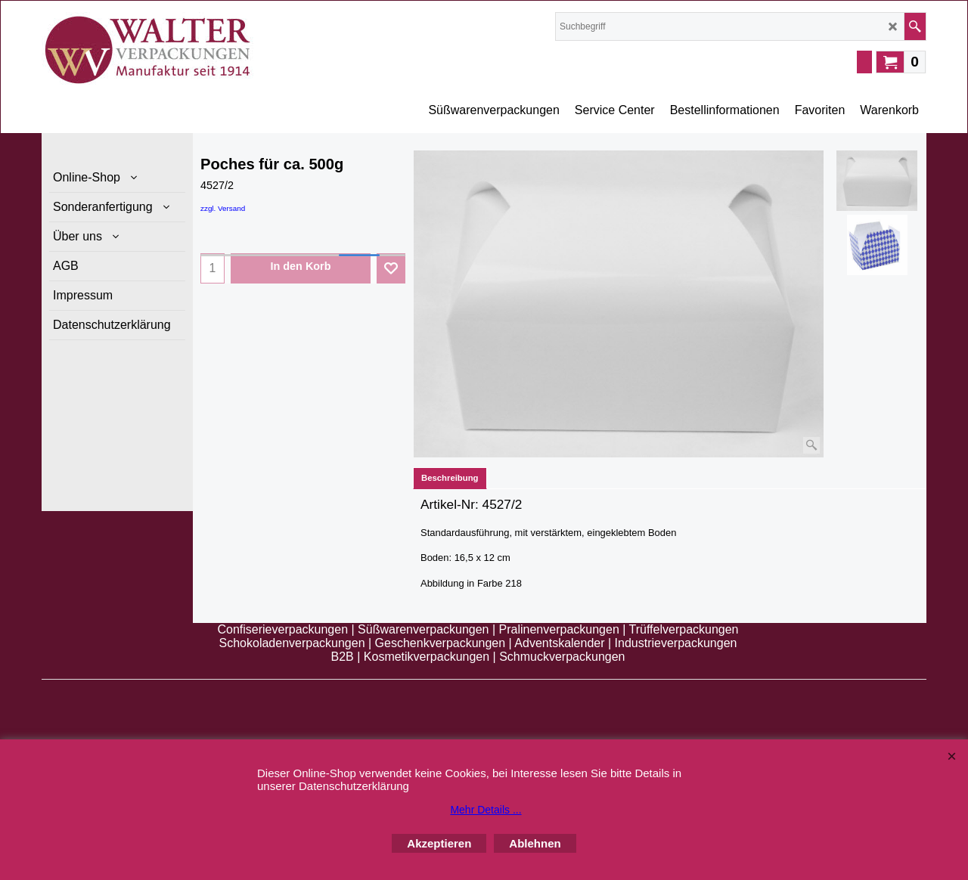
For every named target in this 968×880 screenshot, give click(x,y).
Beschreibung (450, 477)
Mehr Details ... (485, 810)
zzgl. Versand (222, 208)
